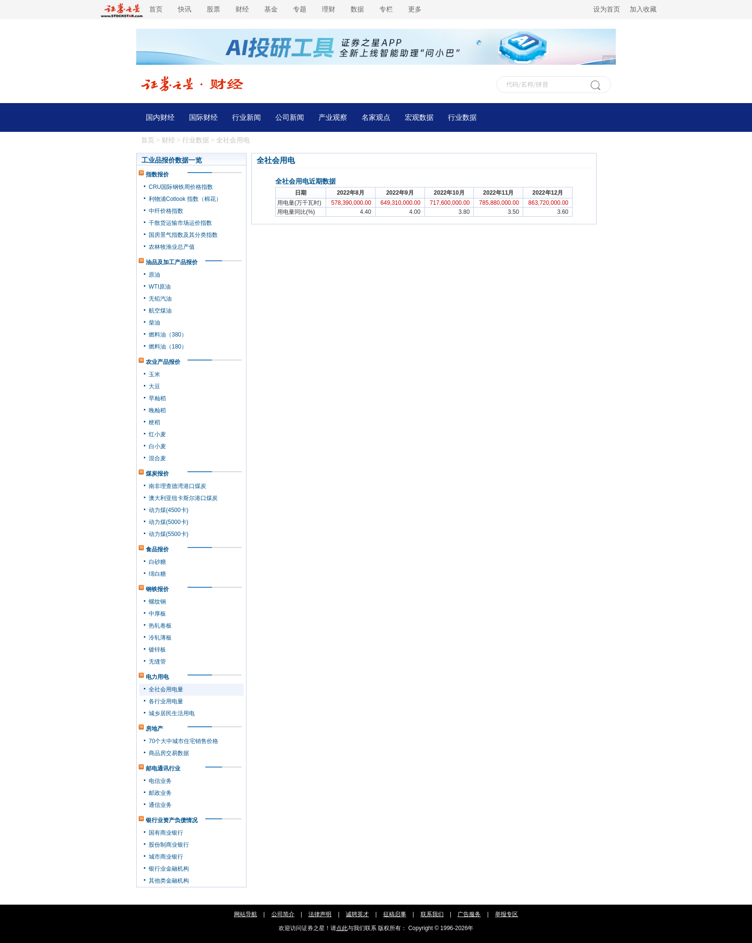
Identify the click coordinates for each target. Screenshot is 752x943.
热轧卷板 (160, 625)
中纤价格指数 (166, 211)
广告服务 (469, 914)
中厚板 (157, 613)
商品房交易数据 (169, 753)
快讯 (184, 9)
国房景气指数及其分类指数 (183, 235)
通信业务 (160, 805)
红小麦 (157, 434)
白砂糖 (157, 562)
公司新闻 (289, 117)
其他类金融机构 (169, 880)
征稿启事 (394, 914)
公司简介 (282, 914)
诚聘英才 (357, 914)
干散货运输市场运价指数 (180, 223)
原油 (154, 274)
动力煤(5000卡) (168, 522)
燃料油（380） (168, 334)
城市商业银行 (166, 856)
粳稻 (154, 422)
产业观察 (332, 117)
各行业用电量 (166, 701)
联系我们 (432, 914)
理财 (328, 9)
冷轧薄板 (160, 637)
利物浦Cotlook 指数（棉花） (185, 199)
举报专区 (506, 914)
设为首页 (606, 9)
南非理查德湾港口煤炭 (177, 486)
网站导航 (245, 914)
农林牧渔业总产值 (172, 247)
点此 (342, 928)
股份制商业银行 (169, 844)
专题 (299, 9)
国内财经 (160, 117)
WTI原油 (160, 286)
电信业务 (160, 781)
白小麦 (157, 446)
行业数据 (462, 117)
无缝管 (157, 661)
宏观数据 (419, 117)
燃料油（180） (168, 346)
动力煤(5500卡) (168, 534)
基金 (271, 9)
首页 (156, 9)
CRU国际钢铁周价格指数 (181, 187)
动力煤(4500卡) (168, 510)
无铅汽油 (160, 298)
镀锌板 (157, 649)
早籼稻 (157, 398)
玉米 (154, 374)
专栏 (386, 9)
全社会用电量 (166, 689)
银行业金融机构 (169, 868)
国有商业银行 (166, 832)
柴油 (154, 322)
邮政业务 (160, 793)
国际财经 (203, 117)
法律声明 (319, 914)
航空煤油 (160, 310)
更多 (415, 9)
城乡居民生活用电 (172, 713)
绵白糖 (157, 573)
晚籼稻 (157, 410)
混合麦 (157, 458)
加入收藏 (643, 9)
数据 (357, 9)
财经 (242, 9)
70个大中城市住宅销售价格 (183, 741)
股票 (213, 9)
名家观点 (376, 117)
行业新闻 (246, 117)
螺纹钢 (157, 601)
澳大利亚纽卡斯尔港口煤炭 (183, 498)
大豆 (154, 386)
